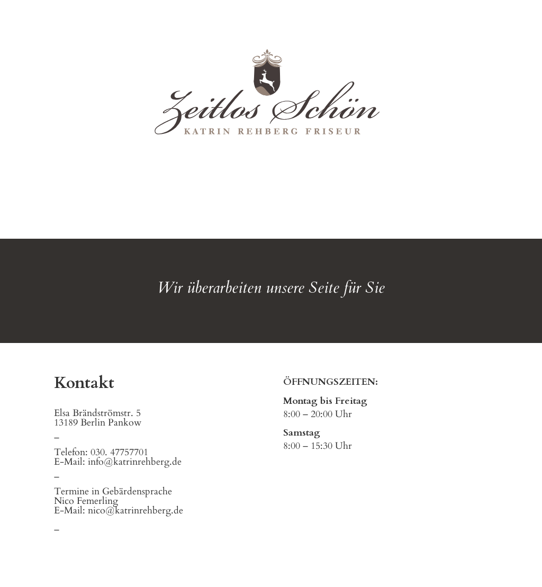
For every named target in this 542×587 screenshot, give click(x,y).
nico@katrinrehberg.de (135, 510)
